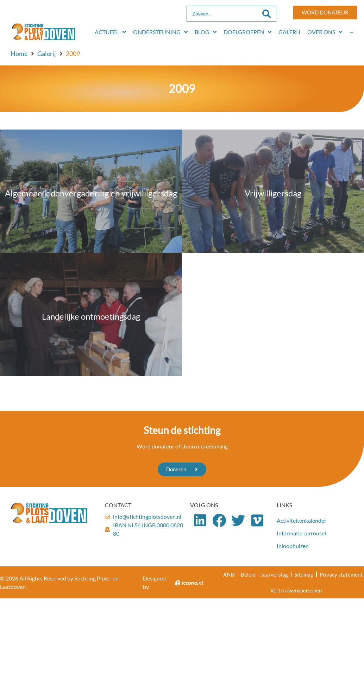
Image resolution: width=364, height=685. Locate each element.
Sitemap (303, 574)
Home (19, 53)
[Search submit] (266, 13)
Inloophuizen (293, 545)
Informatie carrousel (301, 533)
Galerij (46, 53)
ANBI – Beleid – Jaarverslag (255, 574)
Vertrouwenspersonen (296, 590)
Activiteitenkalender (301, 520)
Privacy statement (341, 574)
